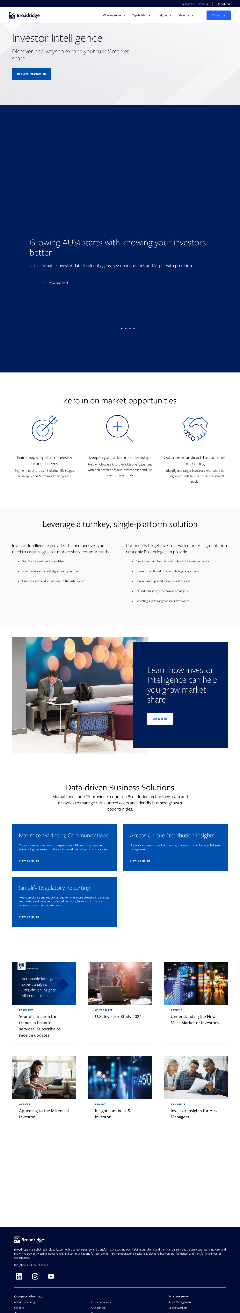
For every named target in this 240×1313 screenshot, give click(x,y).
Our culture (98, 1307)
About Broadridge (25, 1301)
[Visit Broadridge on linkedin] (19, 1275)
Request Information (32, 74)
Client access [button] (187, 4)
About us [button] (183, 15)
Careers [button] (203, 4)
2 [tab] (126, 327)
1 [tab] (122, 327)
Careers (19, 1307)
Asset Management (180, 1301)
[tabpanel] (120, 207)
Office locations (101, 1301)
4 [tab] (134, 327)
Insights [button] (162, 15)
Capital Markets (177, 1307)
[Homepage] (24, 15)
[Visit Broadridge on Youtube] (51, 1275)
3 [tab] (130, 327)
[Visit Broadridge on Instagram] (35, 1275)
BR (16, 1264)
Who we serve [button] (112, 15)
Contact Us (160, 718)
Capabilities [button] (139, 15)
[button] (224, 3)
